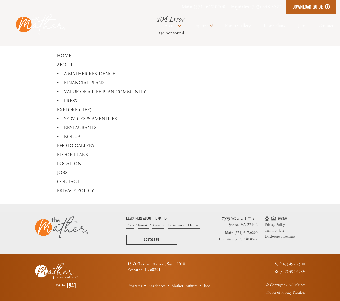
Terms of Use (274, 230)
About (170, 26)
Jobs (301, 26)
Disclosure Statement (280, 236)
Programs (134, 285)
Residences (156, 285)
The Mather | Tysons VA (40, 24)
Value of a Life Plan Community (105, 92)
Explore (200, 26)
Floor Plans (274, 26)
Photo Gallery (238, 26)
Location (69, 164)
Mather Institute (184, 285)
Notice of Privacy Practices (285, 292)
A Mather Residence (89, 74)
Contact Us (151, 240)
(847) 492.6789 (292, 271)
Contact (325, 26)
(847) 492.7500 (292, 264)
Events (143, 225)
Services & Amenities (90, 119)
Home (64, 56)
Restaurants (80, 128)
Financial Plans (84, 83)
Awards (158, 225)
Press (70, 101)
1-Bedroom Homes (184, 225)
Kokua (72, 137)
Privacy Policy (75, 191)
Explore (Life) (74, 110)
